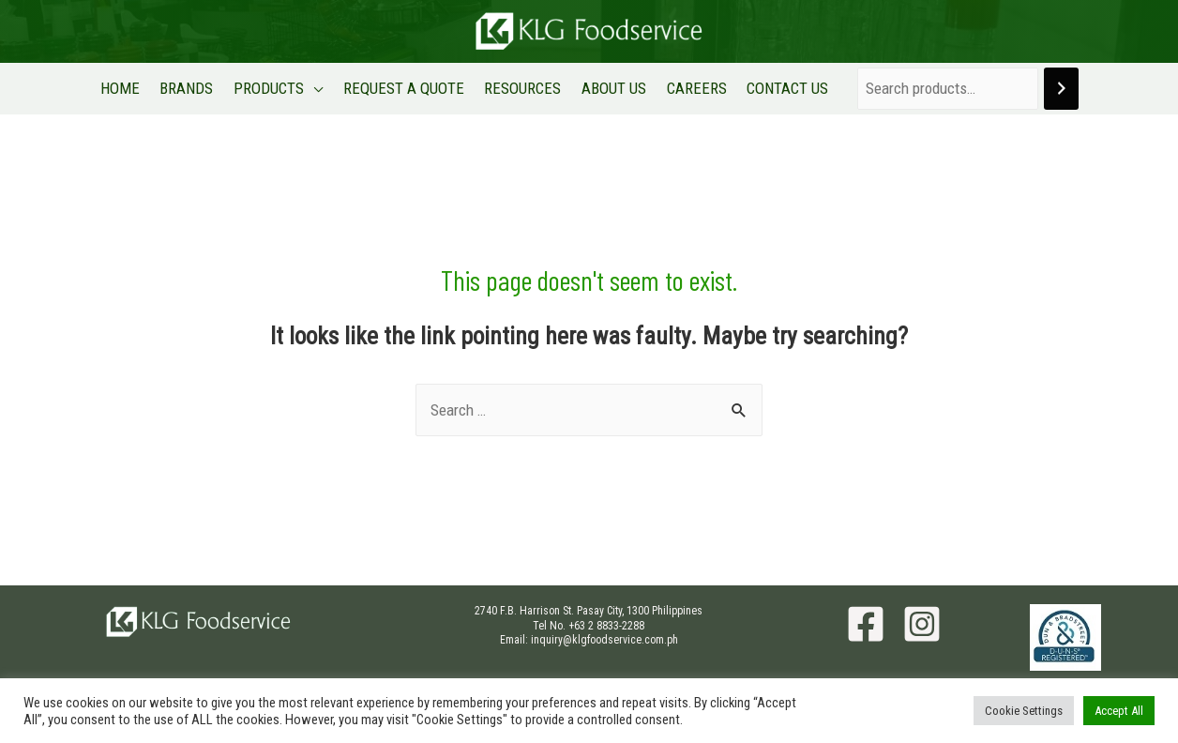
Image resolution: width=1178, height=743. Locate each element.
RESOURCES (522, 88)
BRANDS (191, 88)
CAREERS (693, 88)
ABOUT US (612, 88)
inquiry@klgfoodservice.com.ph (604, 639)
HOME (125, 88)
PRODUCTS (271, 88)
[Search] (1055, 89)
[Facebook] (865, 624)
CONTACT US (782, 88)
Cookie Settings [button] (1024, 711)
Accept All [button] (1119, 711)
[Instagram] (922, 624)
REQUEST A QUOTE (404, 88)
